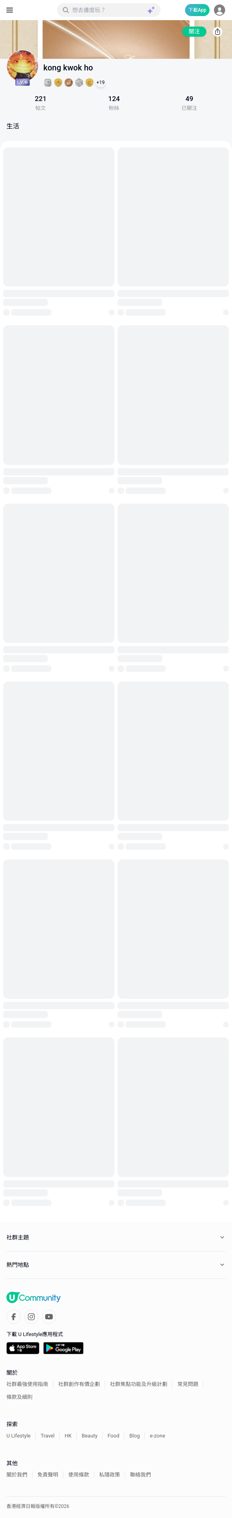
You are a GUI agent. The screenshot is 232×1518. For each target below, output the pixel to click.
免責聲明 (47, 1475)
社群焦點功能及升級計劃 (138, 1384)
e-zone (157, 1436)
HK (68, 1436)
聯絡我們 (140, 1475)
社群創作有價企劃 (79, 1384)
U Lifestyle (18, 1436)
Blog (134, 1436)
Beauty (89, 1436)
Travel (48, 1436)
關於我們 (16, 1475)
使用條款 (78, 1475)
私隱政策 (109, 1475)
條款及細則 (19, 1397)
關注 (194, 31)
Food (113, 1436)
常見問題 (187, 1384)
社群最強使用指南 (27, 1384)
